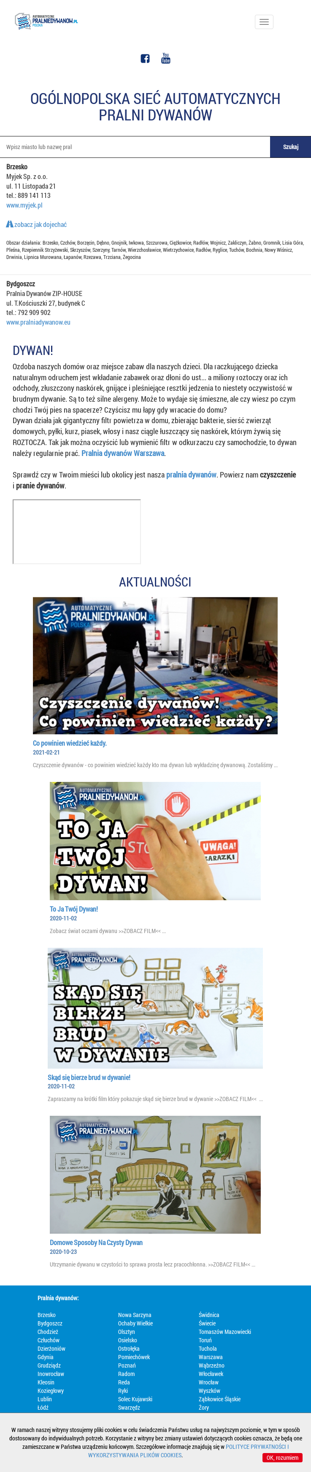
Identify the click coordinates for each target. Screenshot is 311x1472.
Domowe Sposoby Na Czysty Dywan (96, 1242)
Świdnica (209, 1315)
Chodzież (48, 1332)
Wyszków (209, 1391)
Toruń (205, 1340)
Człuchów (48, 1340)
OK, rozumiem (282, 1457)
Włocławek (211, 1374)
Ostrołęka (129, 1348)
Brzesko (47, 1315)
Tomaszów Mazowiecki (225, 1332)
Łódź (43, 1407)
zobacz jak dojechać (36, 224)
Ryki (123, 1391)
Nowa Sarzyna (134, 1315)
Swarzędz (129, 1407)
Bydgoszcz (50, 1323)
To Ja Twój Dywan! (74, 908)
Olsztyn (126, 1332)
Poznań (127, 1365)
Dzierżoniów (51, 1348)
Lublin (45, 1399)
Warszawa (211, 1357)
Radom (126, 1374)
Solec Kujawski (135, 1399)
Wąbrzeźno (211, 1365)
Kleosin (46, 1382)
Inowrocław (51, 1374)
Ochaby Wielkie (135, 1323)
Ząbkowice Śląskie (220, 1399)
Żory (204, 1407)
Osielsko (127, 1340)
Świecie (207, 1323)
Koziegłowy (51, 1391)
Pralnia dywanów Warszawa (122, 453)
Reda (124, 1382)
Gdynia (46, 1357)
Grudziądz (49, 1365)
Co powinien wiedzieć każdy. (70, 743)
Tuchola (208, 1348)
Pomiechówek (134, 1357)
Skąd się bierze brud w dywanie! (89, 1077)
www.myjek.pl (24, 204)
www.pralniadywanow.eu (38, 321)
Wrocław (209, 1382)
